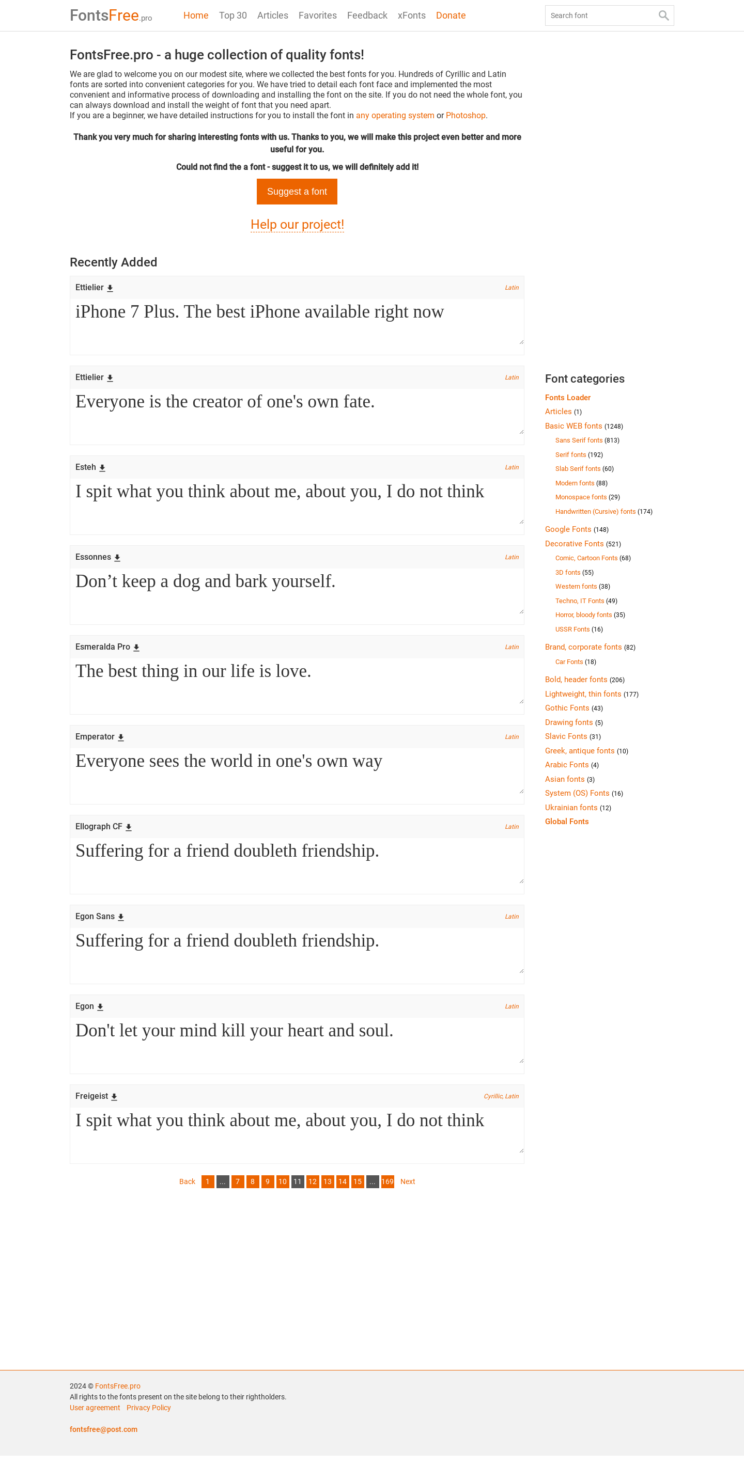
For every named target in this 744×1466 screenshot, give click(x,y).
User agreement (95, 1418)
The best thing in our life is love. (297, 686)
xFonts (412, 15)
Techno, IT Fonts (586, 601)
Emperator (100, 742)
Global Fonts (567, 821)
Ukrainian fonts (578, 807)
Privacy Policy (149, 1418)
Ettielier (94, 287)
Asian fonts (570, 779)
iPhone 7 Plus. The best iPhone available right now (297, 322)
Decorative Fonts (583, 543)
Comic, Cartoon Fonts (593, 558)
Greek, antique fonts (586, 750)
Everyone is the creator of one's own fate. (297, 413)
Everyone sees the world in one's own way (297, 776)
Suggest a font (297, 191)
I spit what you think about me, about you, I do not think (297, 504)
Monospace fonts (587, 497)
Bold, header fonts (585, 679)
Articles (272, 15)
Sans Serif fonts (587, 440)
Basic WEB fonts (584, 426)
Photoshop (466, 115)
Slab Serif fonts (584, 468)
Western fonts (582, 586)
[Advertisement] (297, 1287)
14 (342, 1192)
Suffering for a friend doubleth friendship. (297, 867)
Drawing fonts (574, 722)
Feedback (367, 15)
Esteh (90, 469)
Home (196, 15)
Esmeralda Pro (108, 651)
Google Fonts (577, 529)
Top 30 (233, 15)
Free (111, 15)
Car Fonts (575, 662)
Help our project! (297, 224)
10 (282, 1192)
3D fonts (574, 572)
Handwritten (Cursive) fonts (604, 511)
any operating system (395, 115)
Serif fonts (579, 455)
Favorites (318, 15)
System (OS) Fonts (584, 793)
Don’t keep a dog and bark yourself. (297, 595)
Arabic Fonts (572, 764)
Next (407, 1192)
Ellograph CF (104, 833)
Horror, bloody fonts (590, 615)
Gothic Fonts (574, 708)
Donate (451, 15)
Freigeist (96, 1105)
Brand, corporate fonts (590, 647)
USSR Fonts (579, 629)
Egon (89, 1014)
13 (327, 1192)
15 (357, 1192)
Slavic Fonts (573, 736)
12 (312, 1192)
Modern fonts (581, 483)
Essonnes (98, 560)
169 (387, 1192)
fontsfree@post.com (103, 1440)
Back (187, 1192)
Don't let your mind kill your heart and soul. (297, 1049)
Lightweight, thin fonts (592, 694)
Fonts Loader (568, 397)
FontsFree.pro (118, 1396)
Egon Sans (100, 923)
